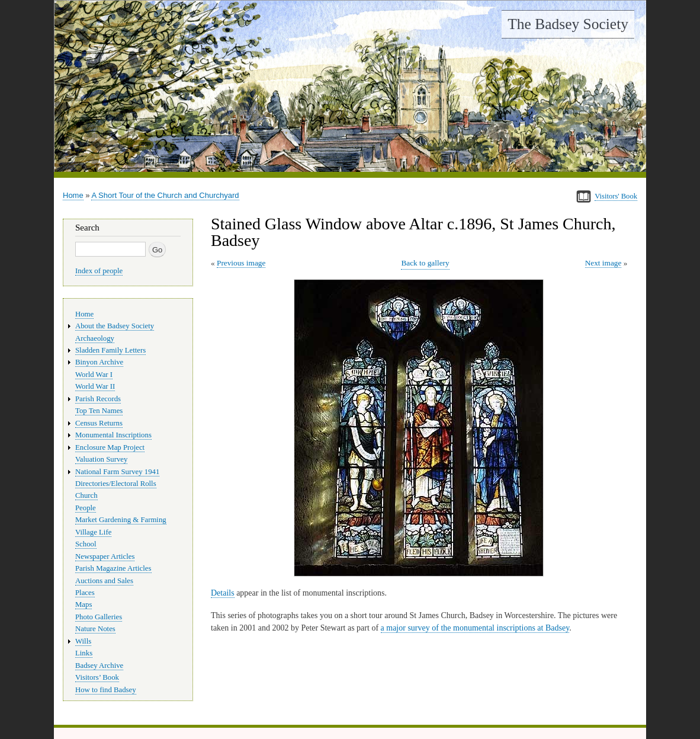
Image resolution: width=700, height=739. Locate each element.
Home (73, 195)
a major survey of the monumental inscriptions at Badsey (475, 627)
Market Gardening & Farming (120, 520)
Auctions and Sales (104, 581)
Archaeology (94, 338)
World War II (95, 386)
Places (85, 592)
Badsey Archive (99, 665)
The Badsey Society (568, 24)
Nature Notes (95, 629)
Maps (83, 604)
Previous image (241, 262)
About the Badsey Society (114, 326)
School (86, 544)
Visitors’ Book (97, 677)
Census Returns (99, 423)
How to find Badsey (105, 690)
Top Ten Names (99, 411)
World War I (94, 374)
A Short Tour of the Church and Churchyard (165, 195)
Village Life (93, 532)
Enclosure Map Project (110, 447)
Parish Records (98, 399)
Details (223, 592)
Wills (83, 641)
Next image (603, 262)
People (85, 508)
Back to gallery (425, 262)
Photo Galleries (98, 617)
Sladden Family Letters (110, 350)
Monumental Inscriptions (113, 435)
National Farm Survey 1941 (117, 472)
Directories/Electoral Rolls (115, 483)
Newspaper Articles (104, 556)
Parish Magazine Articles (113, 568)
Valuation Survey (101, 459)
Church (86, 495)
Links (83, 653)
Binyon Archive (99, 362)
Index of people (99, 271)
